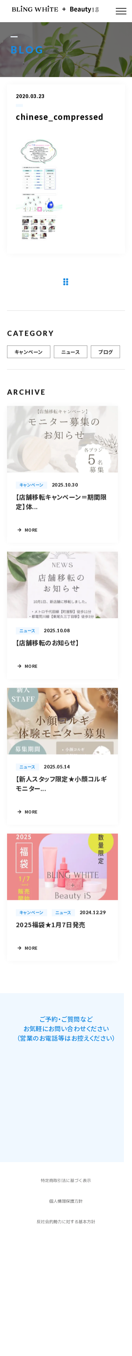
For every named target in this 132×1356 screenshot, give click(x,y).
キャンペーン (28, 355)
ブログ (105, 355)
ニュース (70, 355)
